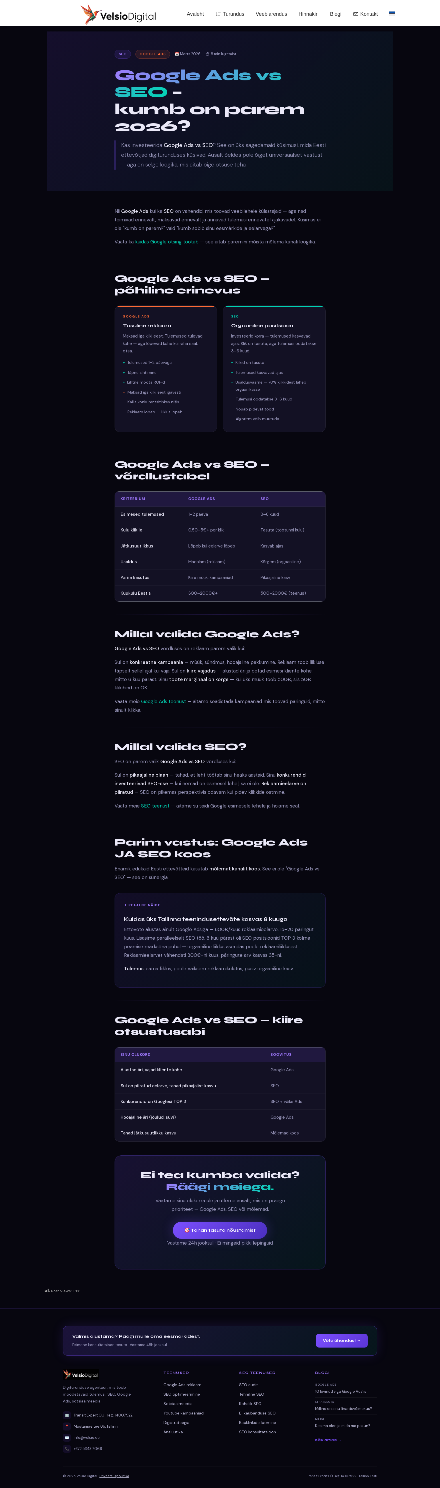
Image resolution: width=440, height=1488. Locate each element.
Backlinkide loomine (257, 1422)
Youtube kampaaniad (183, 1413)
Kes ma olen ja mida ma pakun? (342, 1425)
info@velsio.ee (87, 1437)
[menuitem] (392, 13)
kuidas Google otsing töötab (167, 242)
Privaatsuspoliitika (114, 1476)
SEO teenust (155, 806)
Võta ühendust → (342, 1340)
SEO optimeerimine (181, 1394)
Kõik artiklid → (328, 1440)
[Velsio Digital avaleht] (106, 1374)
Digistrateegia (176, 1422)
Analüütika (173, 1432)
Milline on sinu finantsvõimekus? (343, 1408)
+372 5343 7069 (88, 1448)
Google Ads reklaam (182, 1384)
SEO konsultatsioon (257, 1432)
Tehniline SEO (251, 1394)
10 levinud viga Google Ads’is (340, 1391)
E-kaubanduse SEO (257, 1413)
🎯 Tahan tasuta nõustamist (220, 1230)
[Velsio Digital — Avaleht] (84, 13)
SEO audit (248, 1384)
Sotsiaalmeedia (178, 1403)
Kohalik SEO (250, 1403)
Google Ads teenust (163, 701)
